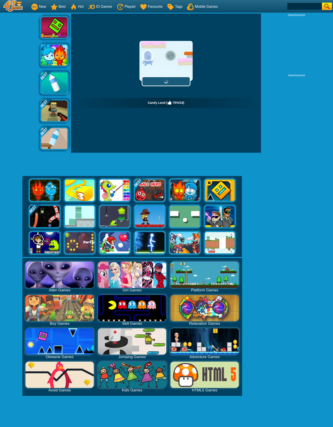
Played (126, 6)
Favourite (151, 6)
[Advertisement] (20, 80)
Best (58, 6)
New (38, 6)
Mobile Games (202, 6)
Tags (174, 6)
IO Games (100, 6)
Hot (77, 6)
